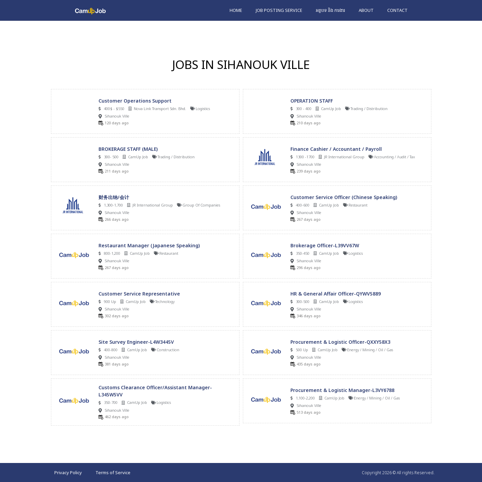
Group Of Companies (201, 205)
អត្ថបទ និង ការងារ (330, 10)
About (366, 10)
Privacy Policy (68, 472)
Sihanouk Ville (117, 116)
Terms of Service (112, 472)
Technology (165, 301)
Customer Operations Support (135, 100)
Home (236, 10)
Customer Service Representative (139, 293)
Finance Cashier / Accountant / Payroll (336, 149)
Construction (168, 349)
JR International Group (344, 156)
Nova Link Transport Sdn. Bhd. (160, 108)
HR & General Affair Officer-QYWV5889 (335, 293)
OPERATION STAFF (311, 100)
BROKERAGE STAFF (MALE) (128, 149)
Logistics (203, 108)
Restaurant (358, 205)
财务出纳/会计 (114, 197)
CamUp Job (331, 108)
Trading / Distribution (369, 108)
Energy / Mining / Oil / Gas (370, 349)
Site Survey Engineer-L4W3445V (136, 342)
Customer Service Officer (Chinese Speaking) (343, 197)
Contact (397, 10)
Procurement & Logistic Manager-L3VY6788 (342, 390)
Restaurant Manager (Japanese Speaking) (149, 245)
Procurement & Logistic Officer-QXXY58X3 (340, 342)
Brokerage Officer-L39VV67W (324, 245)
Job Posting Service (279, 10)
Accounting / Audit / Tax (394, 156)
